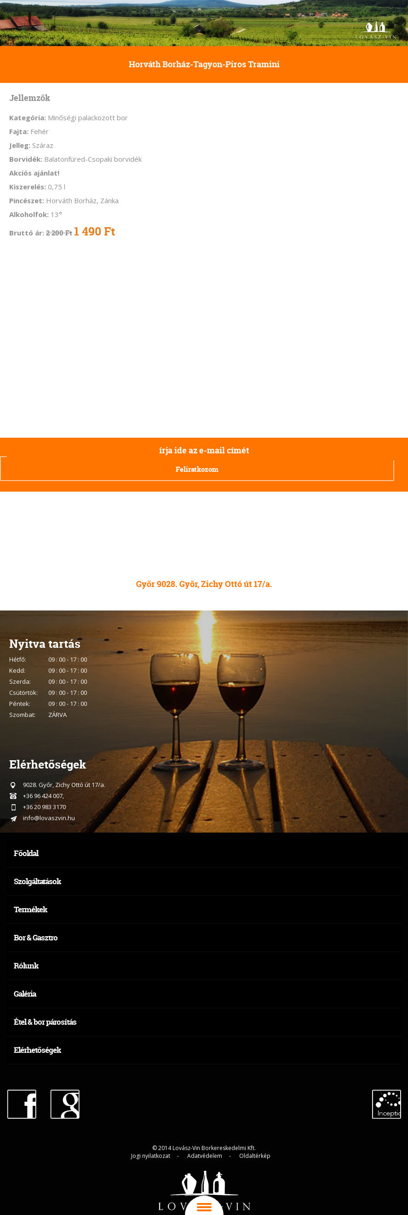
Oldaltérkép (254, 1156)
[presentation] (293, 467)
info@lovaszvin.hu (49, 818)
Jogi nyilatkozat (150, 1156)
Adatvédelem (204, 1156)
